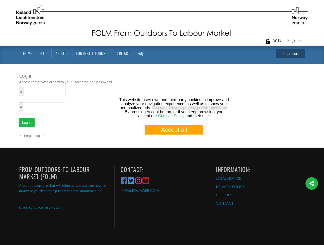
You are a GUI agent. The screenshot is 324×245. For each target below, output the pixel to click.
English (294, 41)
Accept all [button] (174, 129)
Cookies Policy (171, 116)
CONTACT (225, 203)
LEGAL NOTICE (228, 178)
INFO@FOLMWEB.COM (140, 190)
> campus (290, 53)
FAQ (140, 53)
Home (27, 53)
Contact (123, 53)
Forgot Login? (34, 136)
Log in (27, 122)
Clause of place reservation (40, 207)
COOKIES (224, 195)
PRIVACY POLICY (230, 187)
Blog (44, 53)
